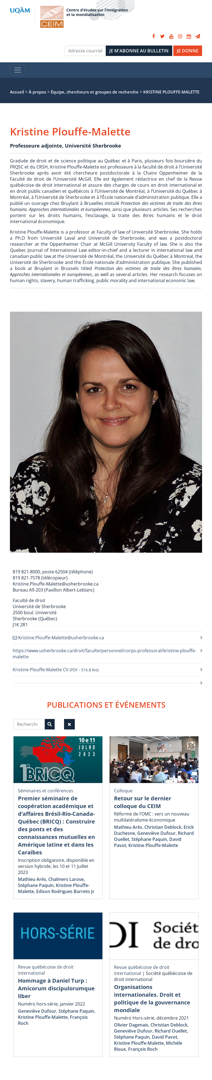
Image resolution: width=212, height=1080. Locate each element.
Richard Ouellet (171, 1031)
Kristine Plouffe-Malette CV (56, 670)
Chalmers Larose (66, 879)
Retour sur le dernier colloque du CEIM (142, 802)
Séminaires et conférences (45, 791)
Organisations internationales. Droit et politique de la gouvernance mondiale (152, 998)
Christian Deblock (162, 827)
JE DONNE (187, 51)
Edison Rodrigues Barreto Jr (65, 891)
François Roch (143, 1049)
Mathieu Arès (32, 879)
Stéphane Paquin (36, 885)
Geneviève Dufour (156, 833)
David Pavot (164, 1037)
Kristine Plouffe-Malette (153, 845)
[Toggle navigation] (17, 70)
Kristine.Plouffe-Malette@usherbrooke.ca (58, 638)
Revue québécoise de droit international (141, 970)
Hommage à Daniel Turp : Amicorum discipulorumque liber (56, 988)
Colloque (123, 791)
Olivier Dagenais (131, 1025)
